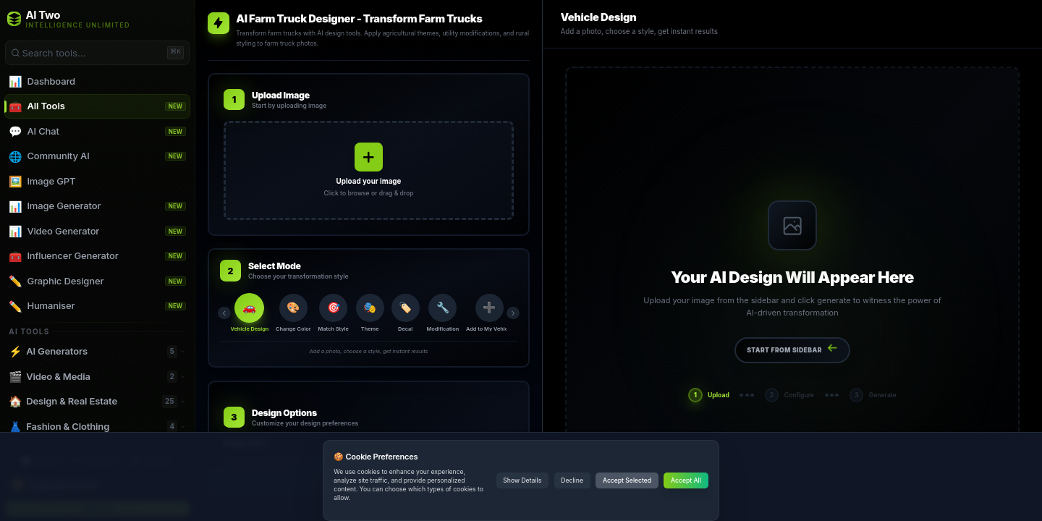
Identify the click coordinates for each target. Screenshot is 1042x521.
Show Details (522, 480)
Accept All (686, 480)
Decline (572, 480)
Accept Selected (627, 480)
